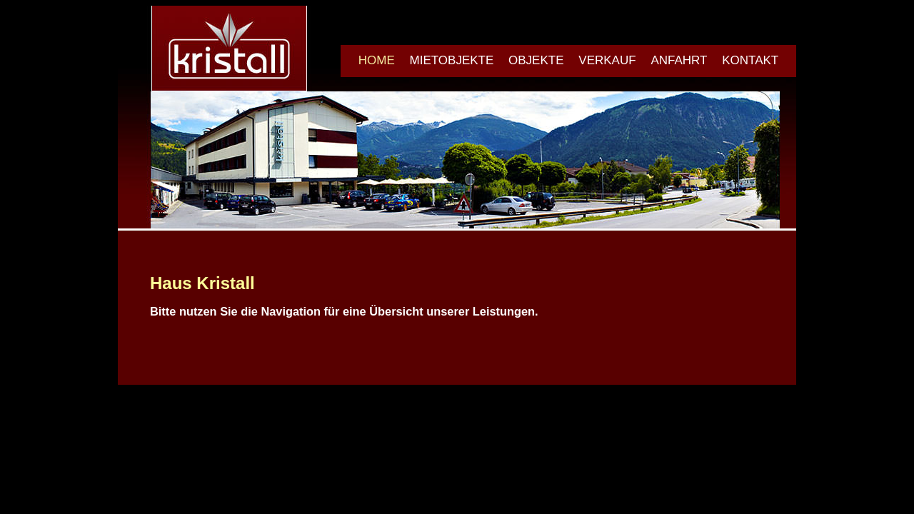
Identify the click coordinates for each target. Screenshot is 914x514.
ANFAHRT (679, 60)
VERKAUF (607, 60)
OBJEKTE (535, 60)
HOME (376, 60)
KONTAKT (750, 60)
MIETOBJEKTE (452, 60)
